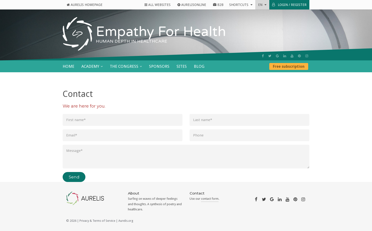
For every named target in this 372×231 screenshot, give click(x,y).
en (262, 5)
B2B (218, 5)
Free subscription (289, 66)
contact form (210, 198)
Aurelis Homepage (84, 5)
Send (74, 177)
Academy (90, 66)
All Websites (157, 5)
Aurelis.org (125, 220)
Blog (199, 66)
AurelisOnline (191, 5)
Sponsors (159, 66)
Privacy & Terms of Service (97, 220)
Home (68, 66)
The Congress (124, 66)
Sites (182, 66)
